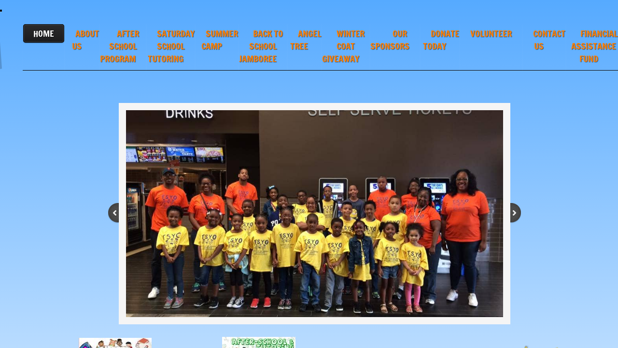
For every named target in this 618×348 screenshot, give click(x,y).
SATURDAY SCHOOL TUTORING (171, 46)
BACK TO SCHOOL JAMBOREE (261, 46)
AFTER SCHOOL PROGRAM (119, 46)
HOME (43, 33)
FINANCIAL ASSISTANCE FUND (594, 46)
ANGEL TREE (305, 39)
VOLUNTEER (491, 33)
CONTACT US (549, 39)
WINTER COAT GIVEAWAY (343, 46)
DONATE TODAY (441, 39)
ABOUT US (85, 39)
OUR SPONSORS (389, 39)
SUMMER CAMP (219, 39)
